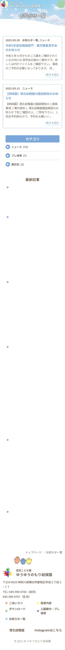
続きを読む (52, 80)
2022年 (15, 445)
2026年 (15, 192)
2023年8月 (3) (16, 386)
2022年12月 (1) (17, 451)
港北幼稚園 (16, 635)
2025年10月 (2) (17, 235)
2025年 (15, 222)
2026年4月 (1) (16, 198)
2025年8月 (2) (16, 249)
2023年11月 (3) (17, 365)
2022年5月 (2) (16, 493)
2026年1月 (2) (16, 212)
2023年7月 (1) (16, 393)
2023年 (15, 352)
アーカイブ (48, 36)
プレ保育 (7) (19, 161)
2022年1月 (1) (16, 507)
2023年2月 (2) (16, 428)
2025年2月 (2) (16, 277)
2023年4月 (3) (16, 414)
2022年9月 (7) (16, 472)
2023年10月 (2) (17, 372)
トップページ (33, 557)
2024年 (15, 287)
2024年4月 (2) (16, 342)
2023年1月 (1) (16, 435)
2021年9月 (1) (16, 523)
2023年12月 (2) (17, 358)
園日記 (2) (17, 169)
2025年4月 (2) (16, 263)
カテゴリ (17, 36)
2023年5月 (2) (16, 407)
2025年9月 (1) (16, 242)
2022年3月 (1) (16, 500)
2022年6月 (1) (16, 486)
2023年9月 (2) (16, 379)
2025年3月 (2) (16, 270)
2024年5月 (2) (16, 335)
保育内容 (46, 608)
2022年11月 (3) (17, 458)
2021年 (15, 517)
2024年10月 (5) (17, 307)
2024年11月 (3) (17, 300)
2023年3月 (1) (16, 421)
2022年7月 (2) (16, 479)
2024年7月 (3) (16, 321)
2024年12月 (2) (17, 293)
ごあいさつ (16, 608)
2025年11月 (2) (17, 228)
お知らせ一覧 (30, 45)
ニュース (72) (19, 152)
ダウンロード (17, 614)
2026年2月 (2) (16, 205)
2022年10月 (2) (17, 465)
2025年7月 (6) (16, 256)
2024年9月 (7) (16, 314)
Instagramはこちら (48, 635)
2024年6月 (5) (16, 328)
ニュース (44, 45)
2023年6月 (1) (16, 400)
